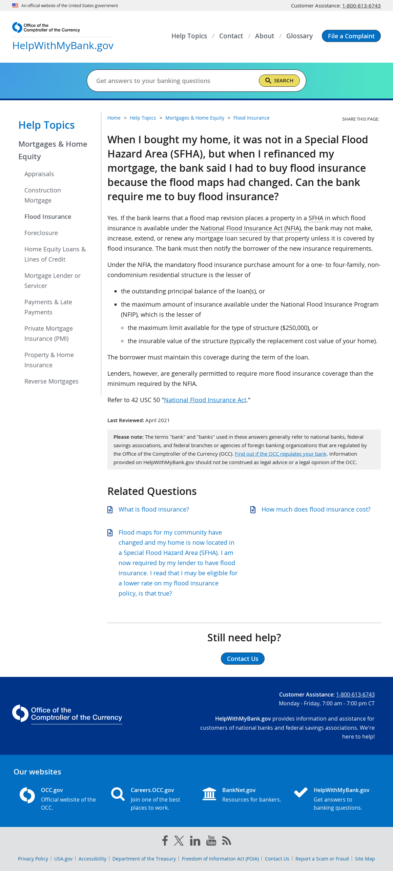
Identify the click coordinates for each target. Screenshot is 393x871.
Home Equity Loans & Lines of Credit (55, 254)
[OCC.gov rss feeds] (226, 842)
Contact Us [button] (242, 659)
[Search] (279, 81)
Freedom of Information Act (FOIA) (220, 858)
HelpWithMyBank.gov (342, 790)
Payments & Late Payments (48, 307)
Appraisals (39, 174)
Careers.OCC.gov (152, 790)
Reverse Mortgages (51, 381)
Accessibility (92, 858)
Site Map (365, 858)
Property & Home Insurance (49, 360)
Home (114, 118)
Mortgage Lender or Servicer (52, 280)
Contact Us (277, 858)
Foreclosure (41, 233)
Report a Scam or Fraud (322, 858)
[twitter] (179, 842)
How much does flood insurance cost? (316, 509)
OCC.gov (52, 790)
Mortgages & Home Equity (52, 150)
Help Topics (46, 125)
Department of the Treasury (144, 858)
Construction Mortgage (42, 195)
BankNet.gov (239, 790)
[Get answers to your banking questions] (174, 81)
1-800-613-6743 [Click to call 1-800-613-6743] (361, 5)
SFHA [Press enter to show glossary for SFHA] (316, 218)
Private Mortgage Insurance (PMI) (48, 333)
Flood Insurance (47, 216)
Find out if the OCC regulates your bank (281, 453)
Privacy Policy (33, 858)
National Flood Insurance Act (205, 400)
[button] (351, 36)
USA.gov (63, 858)
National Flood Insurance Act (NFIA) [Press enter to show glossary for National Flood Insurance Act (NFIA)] (250, 228)
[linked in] (195, 842)
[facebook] (165, 841)
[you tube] (211, 841)
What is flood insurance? (154, 509)
